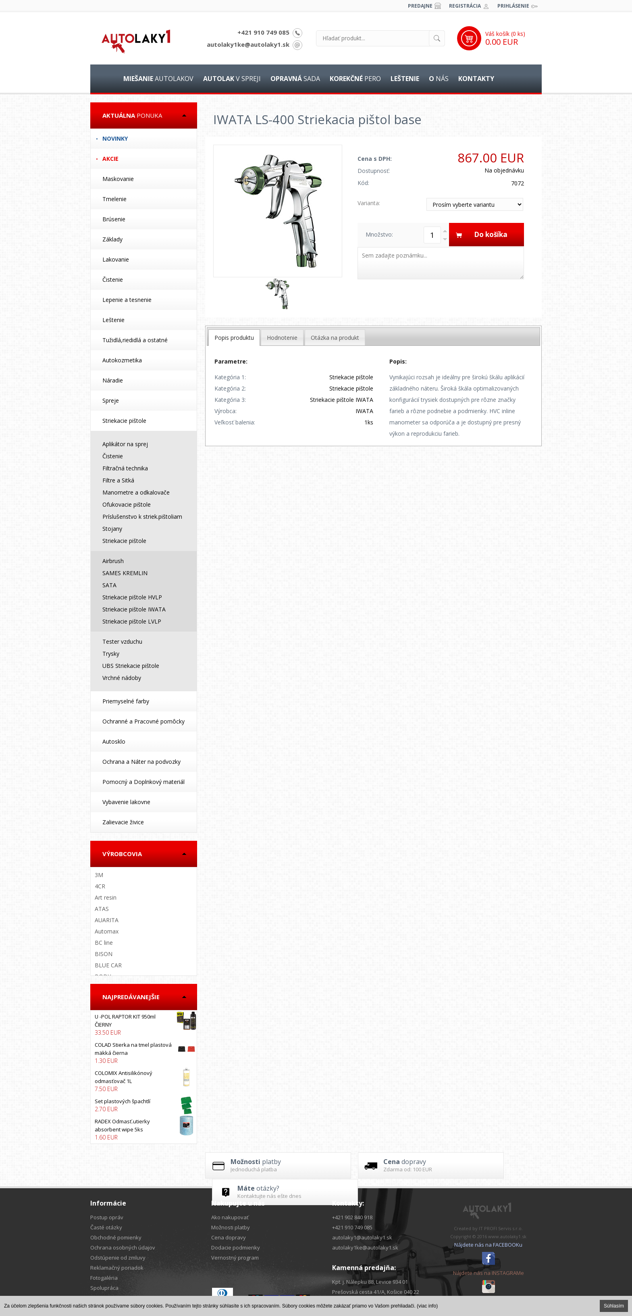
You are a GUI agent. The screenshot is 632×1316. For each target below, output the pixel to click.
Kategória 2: (230, 388)
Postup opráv (106, 1217)
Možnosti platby (230, 1227)
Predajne (420, 5)
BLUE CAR (108, 965)
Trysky (110, 653)
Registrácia (465, 5)
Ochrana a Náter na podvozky (141, 761)
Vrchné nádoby (121, 678)
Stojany (112, 528)
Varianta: (369, 203)
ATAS (102, 909)
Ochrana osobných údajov (122, 1247)
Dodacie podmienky (235, 1247)
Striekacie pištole (124, 420)
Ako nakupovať (230, 1217)
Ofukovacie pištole (126, 504)
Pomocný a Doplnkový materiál (143, 782)
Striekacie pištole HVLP (132, 597)
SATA (109, 585)
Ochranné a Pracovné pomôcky (143, 721)
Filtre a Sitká (118, 480)
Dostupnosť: (374, 171)
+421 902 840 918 (352, 1217)
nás (439, 78)
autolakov (158, 78)
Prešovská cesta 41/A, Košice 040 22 (375, 1291)
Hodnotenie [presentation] (282, 337)
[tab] (234, 337)
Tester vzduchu (122, 641)
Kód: (363, 183)
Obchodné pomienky (115, 1237)
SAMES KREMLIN (125, 573)
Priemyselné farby (125, 701)
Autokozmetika (122, 360)
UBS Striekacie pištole (130, 665)
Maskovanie (118, 179)
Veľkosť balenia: (234, 422)
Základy (112, 239)
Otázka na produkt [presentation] (335, 337)
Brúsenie (113, 219)
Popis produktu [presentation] (234, 337)
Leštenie (113, 320)
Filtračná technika (125, 468)
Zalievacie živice (123, 822)
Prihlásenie (513, 5)
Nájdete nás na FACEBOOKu (488, 1244)
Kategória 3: (230, 399)
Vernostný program (235, 1257)
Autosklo (113, 741)
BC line (104, 942)
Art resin (105, 897)
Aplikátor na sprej (125, 444)
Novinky (115, 138)
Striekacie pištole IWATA (134, 609)
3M (99, 875)
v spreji (232, 78)
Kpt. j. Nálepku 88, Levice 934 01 (370, 1281)
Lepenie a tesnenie (127, 300)
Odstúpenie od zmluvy (118, 1257)
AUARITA (106, 920)
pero (355, 78)
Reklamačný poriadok (116, 1267)
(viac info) (427, 1306)
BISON (103, 954)
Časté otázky (106, 1227)
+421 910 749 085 (263, 32)
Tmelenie (114, 199)
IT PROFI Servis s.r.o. (501, 1228)
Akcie (110, 158)
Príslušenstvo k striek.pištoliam (142, 516)
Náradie (112, 380)
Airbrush (113, 561)
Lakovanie (115, 259)
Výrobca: (225, 411)
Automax (106, 931)
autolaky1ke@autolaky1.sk (248, 44)
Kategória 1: (230, 377)
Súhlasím (614, 1306)
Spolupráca (104, 1287)
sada (295, 78)
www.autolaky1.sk (507, 1236)
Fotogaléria (104, 1277)
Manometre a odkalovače (136, 492)
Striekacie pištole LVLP (131, 621)
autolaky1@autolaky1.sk (362, 1237)
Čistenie (112, 279)
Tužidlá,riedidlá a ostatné (135, 340)
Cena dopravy (228, 1237)
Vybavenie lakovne (126, 802)
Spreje (110, 400)
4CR (100, 886)
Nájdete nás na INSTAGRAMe (488, 1272)
